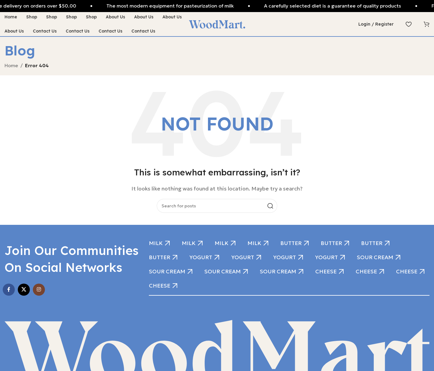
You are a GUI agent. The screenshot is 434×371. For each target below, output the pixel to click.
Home (11, 65)
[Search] (217, 206)
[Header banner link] (217, 6)
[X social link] (24, 290)
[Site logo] (217, 23)
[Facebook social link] (9, 290)
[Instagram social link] (39, 290)
